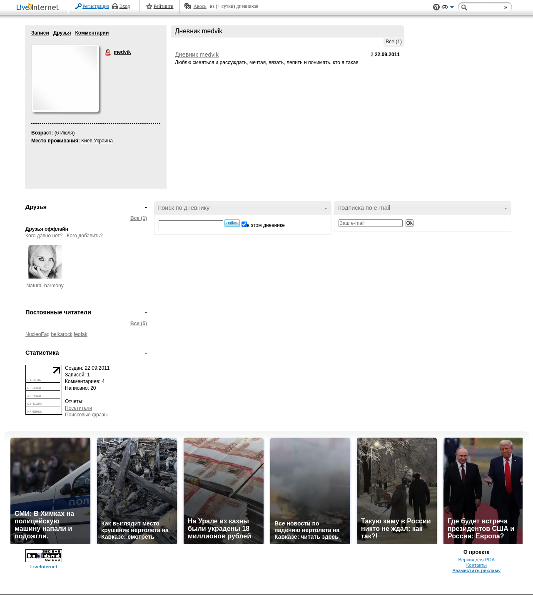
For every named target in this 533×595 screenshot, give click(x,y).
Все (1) (394, 42)
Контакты (476, 565)
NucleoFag (37, 334)
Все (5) (138, 323)
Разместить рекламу (476, 570)
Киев (86, 141)
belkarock (61, 334)
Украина (103, 141)
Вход (125, 6)
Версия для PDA (476, 559)
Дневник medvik (197, 54)
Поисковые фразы (86, 415)
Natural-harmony (44, 286)
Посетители (78, 408)
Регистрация (95, 6)
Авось (199, 6)
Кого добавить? (85, 236)
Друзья (62, 33)
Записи (40, 33)
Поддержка (436, 7)
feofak (80, 334)
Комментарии (92, 33)
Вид (447, 8)
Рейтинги (164, 6)
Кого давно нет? (44, 236)
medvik (108, 52)
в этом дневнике (266, 225)
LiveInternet (39, 7)
